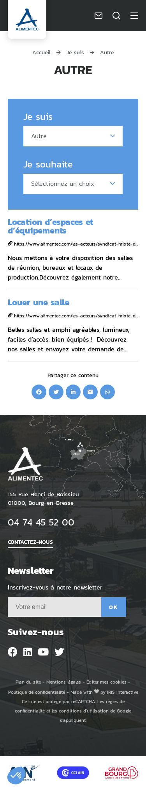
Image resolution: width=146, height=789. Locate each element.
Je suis (75, 52)
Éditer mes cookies (106, 682)
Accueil (41, 52)
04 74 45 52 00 (41, 522)
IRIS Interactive (122, 692)
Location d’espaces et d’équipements (50, 226)
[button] (16, 775)
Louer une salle (38, 302)
